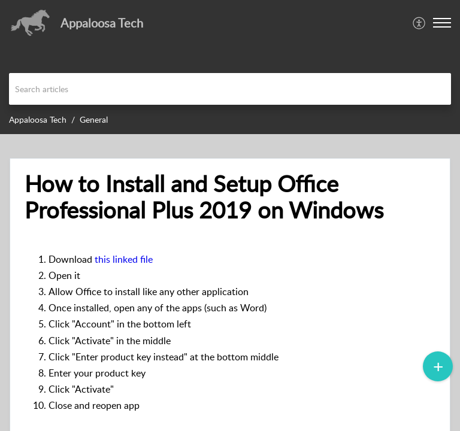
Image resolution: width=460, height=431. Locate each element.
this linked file (124, 259)
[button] (442, 22)
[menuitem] (419, 23)
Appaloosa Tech (37, 119)
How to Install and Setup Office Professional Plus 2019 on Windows (204, 197)
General (94, 119)
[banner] (230, 67)
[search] (230, 89)
